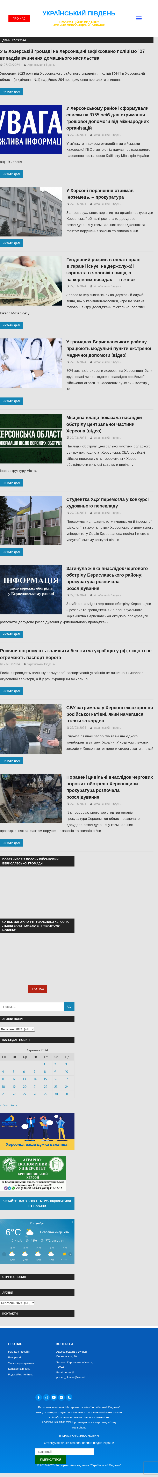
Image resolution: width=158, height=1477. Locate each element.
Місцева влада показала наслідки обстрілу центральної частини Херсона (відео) (104, 423)
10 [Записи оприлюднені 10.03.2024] (66, 1072)
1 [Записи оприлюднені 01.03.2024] (44, 1064)
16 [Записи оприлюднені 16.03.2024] (55, 1079)
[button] (139, 18)
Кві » (13, 1105)
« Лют (4, 1105)
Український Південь (79, 13)
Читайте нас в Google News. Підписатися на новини (37, 1203)
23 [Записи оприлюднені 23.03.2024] (56, 1087)
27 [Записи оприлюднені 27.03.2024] (24, 1094)
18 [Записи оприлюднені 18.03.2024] (3, 1087)
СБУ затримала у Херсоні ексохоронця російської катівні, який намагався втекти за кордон (109, 714)
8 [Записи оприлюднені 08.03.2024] (45, 1072)
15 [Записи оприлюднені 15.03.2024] (45, 1079)
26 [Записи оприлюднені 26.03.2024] (14, 1094)
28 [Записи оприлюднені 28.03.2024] (35, 1094)
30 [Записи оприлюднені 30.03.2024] (56, 1094)
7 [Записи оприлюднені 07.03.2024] (34, 1072)
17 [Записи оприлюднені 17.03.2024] (66, 1079)
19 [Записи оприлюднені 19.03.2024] (14, 1087)
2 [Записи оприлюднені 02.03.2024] (55, 1064)
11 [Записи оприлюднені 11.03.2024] (3, 1079)
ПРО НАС (37, 988)
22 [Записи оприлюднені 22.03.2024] (45, 1087)
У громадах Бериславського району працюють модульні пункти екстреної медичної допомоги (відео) (108, 348)
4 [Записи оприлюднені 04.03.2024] (3, 1072)
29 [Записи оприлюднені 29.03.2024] (46, 1094)
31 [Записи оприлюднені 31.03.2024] (66, 1094)
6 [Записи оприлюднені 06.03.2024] (24, 1072)
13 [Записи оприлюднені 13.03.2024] (24, 1079)
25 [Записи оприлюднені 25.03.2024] (4, 1094)
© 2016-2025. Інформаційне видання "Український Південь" (79, 1465)
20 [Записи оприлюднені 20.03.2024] (25, 1087)
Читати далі (11, 91)
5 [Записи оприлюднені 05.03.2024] (14, 1072)
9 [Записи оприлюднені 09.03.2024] (55, 1072)
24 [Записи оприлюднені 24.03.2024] (67, 1087)
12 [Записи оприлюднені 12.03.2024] (14, 1079)
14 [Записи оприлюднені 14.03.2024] (35, 1079)
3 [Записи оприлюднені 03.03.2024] (66, 1064)
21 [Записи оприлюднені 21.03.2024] (35, 1087)
